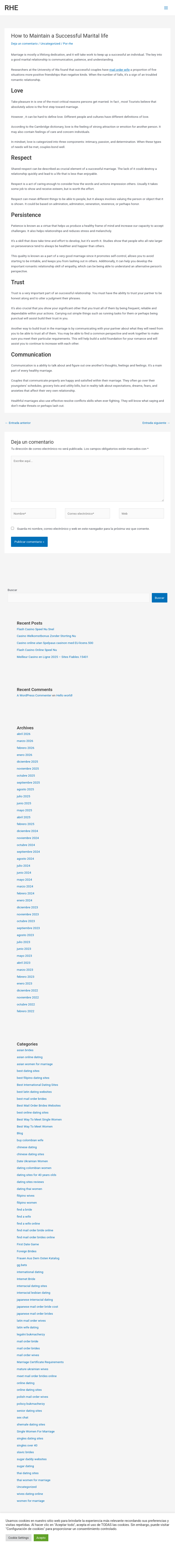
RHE (11, 7)
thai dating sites (28, 1473)
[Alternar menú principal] (166, 7)
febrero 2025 (25, 824)
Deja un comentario (24, 43)
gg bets (22, 1265)
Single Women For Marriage (36, 1431)
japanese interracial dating (35, 1299)
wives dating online (30, 1494)
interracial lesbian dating (33, 1292)
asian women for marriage (35, 1064)
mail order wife (119, 69)
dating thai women (29, 1189)
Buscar (12, 590)
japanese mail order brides (35, 1313)
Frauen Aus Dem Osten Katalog (38, 1258)
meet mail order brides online (37, 1376)
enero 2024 (24, 900)
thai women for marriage (33, 1480)
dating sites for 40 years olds (36, 1175)
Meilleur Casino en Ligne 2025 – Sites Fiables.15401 (52, 657)
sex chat (22, 1417)
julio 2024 (23, 865)
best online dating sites (33, 1112)
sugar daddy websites (32, 1459)
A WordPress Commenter (34, 695)
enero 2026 (24, 755)
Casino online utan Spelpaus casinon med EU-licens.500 (55, 643)
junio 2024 (24, 872)
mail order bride (27, 1341)
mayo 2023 (24, 955)
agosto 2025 (25, 789)
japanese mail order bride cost (37, 1306)
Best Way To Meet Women (35, 1126)
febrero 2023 (25, 976)
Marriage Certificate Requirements (40, 1362)
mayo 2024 (24, 879)
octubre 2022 (26, 1004)
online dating (25, 1383)
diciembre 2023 (27, 907)
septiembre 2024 (28, 851)
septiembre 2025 (28, 782)
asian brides (25, 1050)
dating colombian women (34, 1168)
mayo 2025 (24, 810)
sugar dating (25, 1466)
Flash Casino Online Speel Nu (37, 650)
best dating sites (28, 1071)
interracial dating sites (32, 1286)
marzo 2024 (25, 886)
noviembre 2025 (28, 768)
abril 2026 (24, 734)
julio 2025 (23, 796)
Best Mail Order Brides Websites (39, 1105)
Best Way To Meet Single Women (39, 1119)
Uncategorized (50, 43)
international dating (30, 1272)
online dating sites (29, 1389)
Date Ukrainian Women (32, 1161)
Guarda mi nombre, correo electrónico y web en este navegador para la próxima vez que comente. (83, 528)
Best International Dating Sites (37, 1085)
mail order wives (28, 1355)
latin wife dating (28, 1327)
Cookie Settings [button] (18, 1537)
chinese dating (27, 1147)
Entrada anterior (18, 423)
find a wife (24, 1216)
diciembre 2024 (27, 831)
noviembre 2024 (28, 838)
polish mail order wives (32, 1396)
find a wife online (28, 1223)
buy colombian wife (30, 1140)
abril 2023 (24, 962)
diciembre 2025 (27, 761)
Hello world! (64, 695)
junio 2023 (24, 948)
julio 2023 (23, 942)
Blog (20, 1133)
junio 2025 (24, 803)
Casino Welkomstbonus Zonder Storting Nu (46, 636)
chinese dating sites (30, 1154)
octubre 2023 (26, 921)
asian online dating (30, 1057)
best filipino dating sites (33, 1078)
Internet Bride (26, 1279)
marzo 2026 (25, 741)
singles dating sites (30, 1438)
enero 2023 (24, 983)
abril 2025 (24, 817)
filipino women (27, 1202)
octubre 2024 (26, 845)
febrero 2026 (25, 748)
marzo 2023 (25, 969)
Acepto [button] (41, 1537)
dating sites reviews (30, 1182)
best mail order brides (32, 1098)
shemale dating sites (31, 1424)
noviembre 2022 (28, 997)
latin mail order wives (31, 1320)
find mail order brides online (36, 1237)
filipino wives (25, 1195)
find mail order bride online (35, 1230)
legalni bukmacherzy (31, 1334)
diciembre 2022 (27, 990)
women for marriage (31, 1501)
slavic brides (25, 1452)
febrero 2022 (25, 1011)
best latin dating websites (34, 1091)
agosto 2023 (25, 935)
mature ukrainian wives (32, 1369)
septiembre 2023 (28, 928)
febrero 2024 (25, 893)
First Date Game (28, 1244)
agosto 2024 (25, 858)
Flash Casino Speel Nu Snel (35, 629)
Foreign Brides (26, 1251)
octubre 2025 (26, 775)
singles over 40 (27, 1445)
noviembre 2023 (28, 914)
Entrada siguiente (156, 423)
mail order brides (28, 1348)
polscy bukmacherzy (31, 1403)
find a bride (24, 1209)
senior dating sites (29, 1410)
